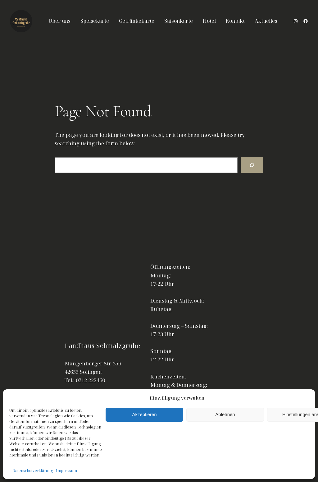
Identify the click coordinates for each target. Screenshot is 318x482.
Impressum (66, 470)
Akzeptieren (144, 414)
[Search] (252, 165)
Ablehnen (225, 414)
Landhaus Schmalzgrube (102, 345)
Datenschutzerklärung (32, 470)
